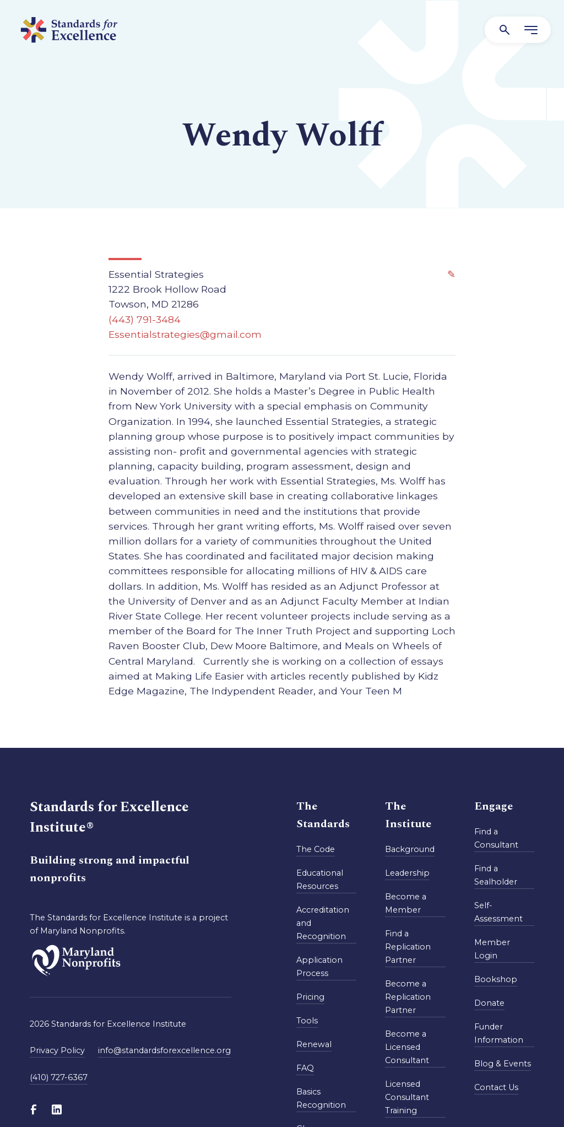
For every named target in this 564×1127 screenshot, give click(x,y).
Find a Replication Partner (408, 947)
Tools (307, 1021)
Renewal (314, 1044)
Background (410, 849)
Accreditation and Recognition (322, 923)
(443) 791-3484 (145, 319)
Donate (489, 1003)
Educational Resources (319, 879)
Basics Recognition (321, 1098)
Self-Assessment (498, 912)
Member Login (492, 949)
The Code (315, 849)
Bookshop (495, 979)
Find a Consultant (496, 838)
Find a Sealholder (495, 875)
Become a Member (405, 903)
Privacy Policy (57, 1050)
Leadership (407, 873)
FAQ (305, 1068)
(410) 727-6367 (59, 1077)
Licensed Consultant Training (407, 1097)
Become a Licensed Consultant (407, 1047)
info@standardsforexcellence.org (164, 1050)
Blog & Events (502, 1064)
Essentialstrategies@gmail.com (185, 334)
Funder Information (498, 1033)
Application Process (319, 966)
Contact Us (496, 1087)
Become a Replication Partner (408, 997)
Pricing (310, 997)
